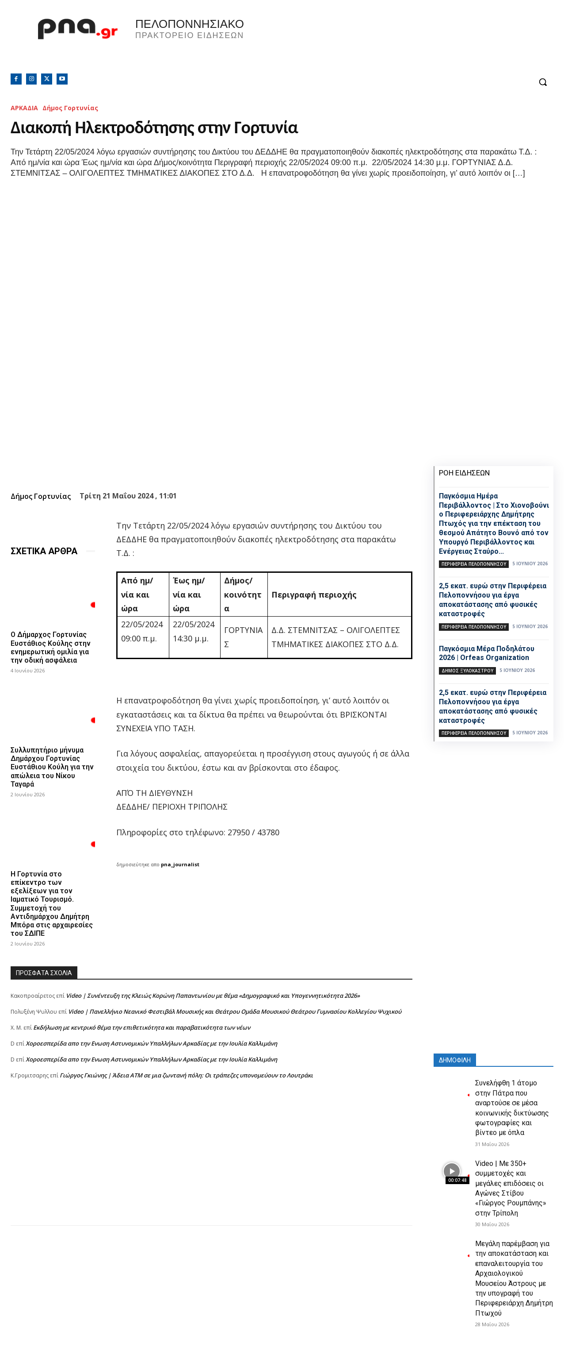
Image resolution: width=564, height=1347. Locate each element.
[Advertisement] (211, 1163)
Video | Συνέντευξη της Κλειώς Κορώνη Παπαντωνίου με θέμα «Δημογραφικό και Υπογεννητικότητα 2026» (213, 996)
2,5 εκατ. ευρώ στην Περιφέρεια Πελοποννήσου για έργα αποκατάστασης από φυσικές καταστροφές (492, 600)
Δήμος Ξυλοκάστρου (467, 671)
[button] (542, 82)
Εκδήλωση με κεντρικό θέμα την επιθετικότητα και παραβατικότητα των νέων (141, 1027)
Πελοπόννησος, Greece (423, 42)
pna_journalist (180, 864)
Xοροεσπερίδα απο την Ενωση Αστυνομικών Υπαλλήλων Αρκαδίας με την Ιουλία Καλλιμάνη (151, 1043)
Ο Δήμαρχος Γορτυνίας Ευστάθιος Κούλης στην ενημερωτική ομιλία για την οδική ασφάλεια (51, 647)
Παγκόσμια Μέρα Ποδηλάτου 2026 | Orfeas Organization (486, 653)
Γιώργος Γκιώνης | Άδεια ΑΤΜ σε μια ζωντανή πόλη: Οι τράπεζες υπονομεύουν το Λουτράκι (186, 1075)
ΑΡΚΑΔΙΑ (24, 108)
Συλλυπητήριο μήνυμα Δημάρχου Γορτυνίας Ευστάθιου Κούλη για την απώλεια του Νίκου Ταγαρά (52, 767)
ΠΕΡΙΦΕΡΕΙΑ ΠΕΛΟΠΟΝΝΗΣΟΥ (474, 564)
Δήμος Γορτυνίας (70, 108)
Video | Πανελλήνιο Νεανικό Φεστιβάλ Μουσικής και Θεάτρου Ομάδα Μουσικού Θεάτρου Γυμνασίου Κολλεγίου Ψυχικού (234, 1011)
